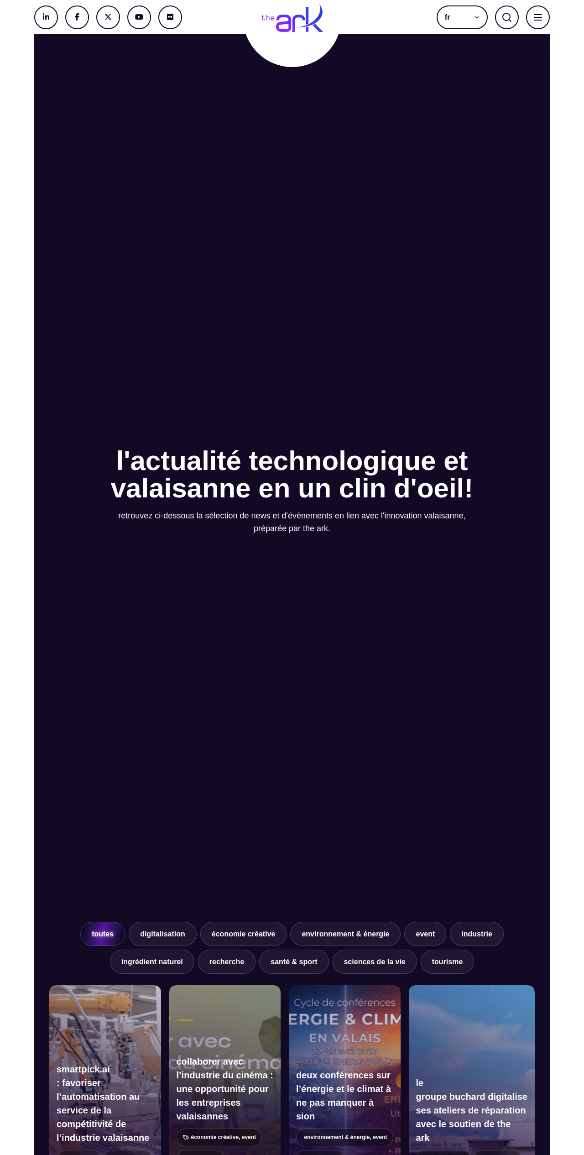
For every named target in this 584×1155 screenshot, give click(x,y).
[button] (462, 17)
